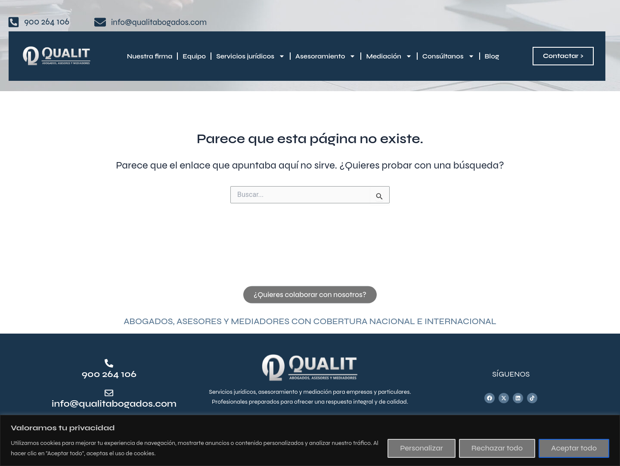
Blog (492, 56)
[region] (310, 440)
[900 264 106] (109, 363)
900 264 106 (109, 374)
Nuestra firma (149, 56)
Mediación (389, 56)
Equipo (194, 56)
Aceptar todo (574, 448)
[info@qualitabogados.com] (109, 393)
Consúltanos (448, 56)
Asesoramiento (325, 56)
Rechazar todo (497, 448)
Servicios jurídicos (250, 56)
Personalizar (421, 448)
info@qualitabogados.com (116, 404)
